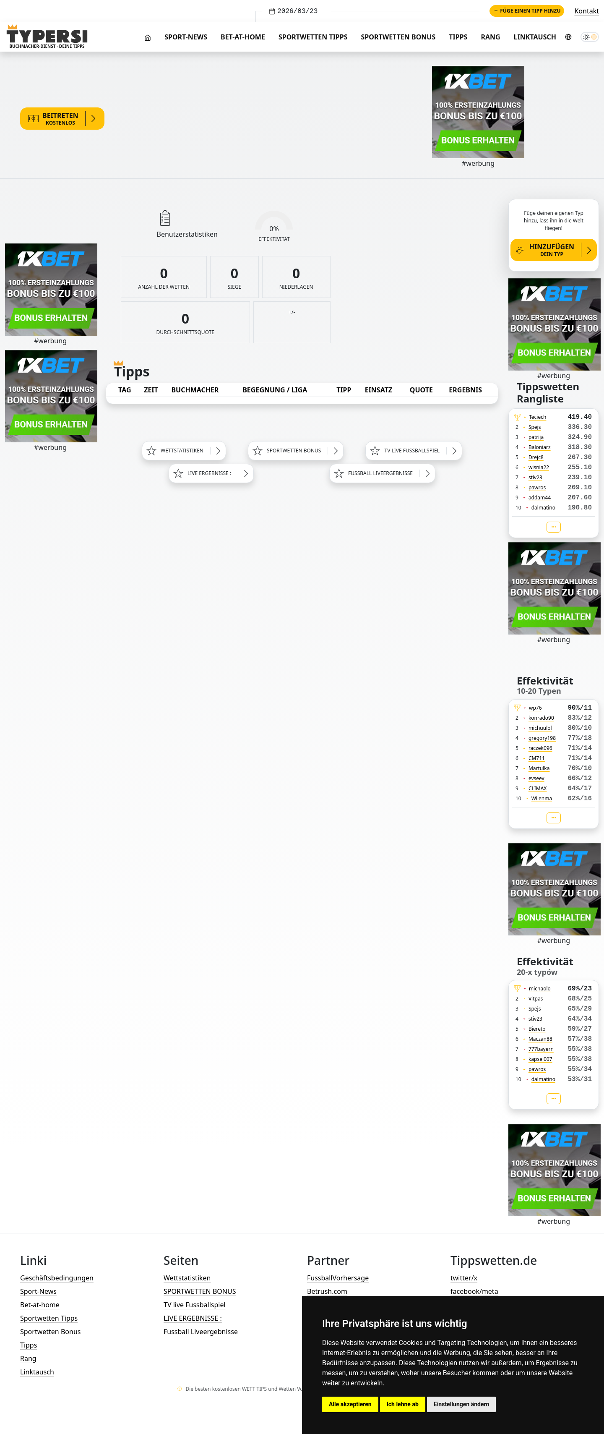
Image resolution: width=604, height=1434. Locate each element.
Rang (490, 37)
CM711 (536, 758)
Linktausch (535, 37)
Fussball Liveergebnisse (201, 1331)
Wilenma (541, 798)
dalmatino (543, 507)
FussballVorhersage (338, 1278)
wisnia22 (538, 467)
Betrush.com (327, 1291)
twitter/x (463, 1278)
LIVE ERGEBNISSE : (193, 1318)
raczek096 (540, 748)
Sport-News (185, 37)
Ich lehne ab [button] (403, 1404)
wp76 (535, 707)
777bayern (541, 1049)
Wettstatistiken (187, 1278)
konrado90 (541, 717)
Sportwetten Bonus (398, 37)
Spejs (534, 427)
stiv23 (535, 477)
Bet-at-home (243, 37)
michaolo (540, 988)
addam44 (539, 497)
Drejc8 (536, 457)
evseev (536, 778)
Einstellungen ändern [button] (461, 1404)
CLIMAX (537, 788)
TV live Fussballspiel (195, 1304)
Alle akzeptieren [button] (350, 1404)
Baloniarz (539, 447)
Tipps (458, 37)
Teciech (537, 417)
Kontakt (586, 11)
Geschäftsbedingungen (57, 1278)
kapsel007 (540, 1059)
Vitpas (535, 998)
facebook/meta (474, 1291)
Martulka (539, 768)
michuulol (540, 727)
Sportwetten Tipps (313, 37)
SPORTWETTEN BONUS (200, 1291)
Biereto (537, 1028)
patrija (536, 437)
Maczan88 (540, 1038)
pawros (537, 487)
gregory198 (542, 738)
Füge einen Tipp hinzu (526, 10)
